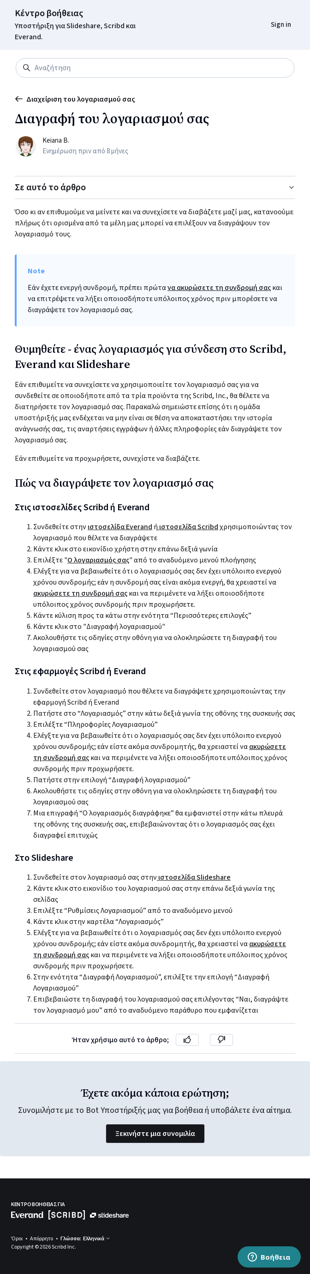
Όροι (17, 1239)
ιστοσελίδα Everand (120, 527)
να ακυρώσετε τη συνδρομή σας (219, 288)
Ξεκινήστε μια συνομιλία (155, 1134)
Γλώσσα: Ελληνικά (85, 1239)
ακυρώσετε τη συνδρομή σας (80, 593)
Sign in (281, 25)
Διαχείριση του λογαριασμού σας (75, 99)
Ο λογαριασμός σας (98, 560)
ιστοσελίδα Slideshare (194, 877)
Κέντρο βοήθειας (49, 13)
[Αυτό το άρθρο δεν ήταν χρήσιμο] (221, 1040)
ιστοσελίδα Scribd (188, 527)
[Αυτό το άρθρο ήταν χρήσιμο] (187, 1040)
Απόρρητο (42, 1239)
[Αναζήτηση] (155, 68)
